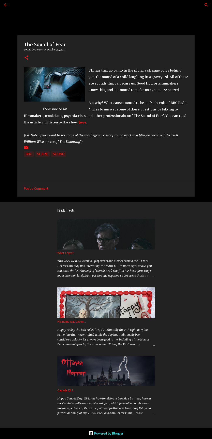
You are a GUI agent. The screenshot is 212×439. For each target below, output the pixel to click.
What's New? (65, 253)
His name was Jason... (71, 321)
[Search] (17, 5)
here (82, 122)
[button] (26, 58)
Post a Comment (36, 188)
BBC (29, 154)
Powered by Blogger (106, 433)
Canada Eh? (65, 390)
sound (58, 154)
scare (42, 154)
